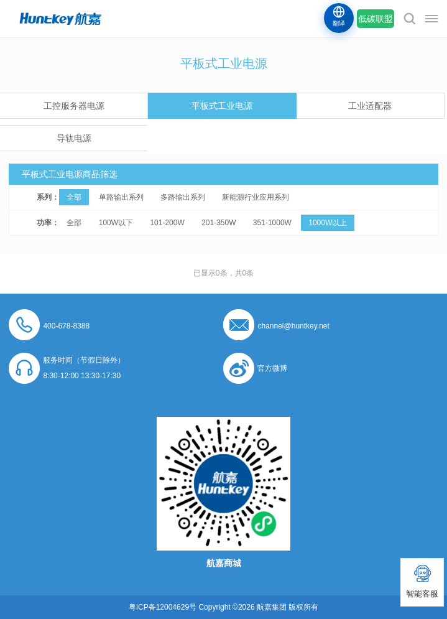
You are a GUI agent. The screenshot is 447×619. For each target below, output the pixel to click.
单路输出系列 (121, 197)
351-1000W (272, 222)
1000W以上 (327, 222)
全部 (74, 197)
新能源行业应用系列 (255, 197)
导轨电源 (74, 138)
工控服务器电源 (74, 106)
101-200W (167, 222)
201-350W (218, 222)
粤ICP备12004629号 (162, 607)
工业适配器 (370, 106)
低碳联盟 (375, 19)
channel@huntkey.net (293, 326)
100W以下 (116, 222)
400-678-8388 (66, 326)
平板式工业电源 (221, 106)
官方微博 (272, 368)
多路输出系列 (182, 197)
